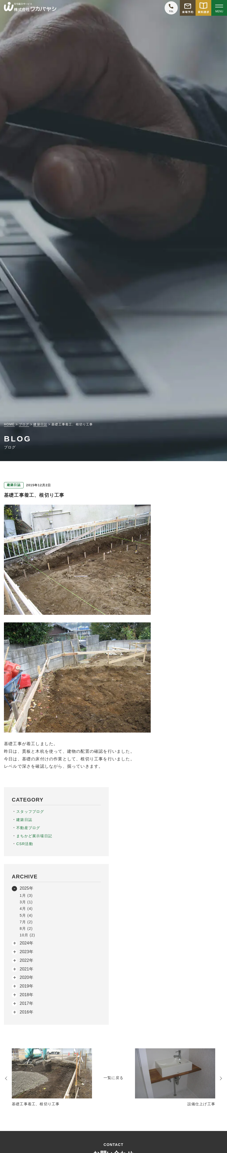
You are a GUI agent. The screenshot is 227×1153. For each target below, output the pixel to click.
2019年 (26, 986)
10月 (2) (27, 935)
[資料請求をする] (203, 8)
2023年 (26, 951)
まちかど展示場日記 (34, 836)
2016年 (26, 1012)
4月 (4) (26, 908)
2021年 (26, 969)
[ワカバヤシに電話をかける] (171, 7)
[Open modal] (219, 8)
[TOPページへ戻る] (30, 8)
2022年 (26, 960)
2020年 (26, 977)
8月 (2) (26, 928)
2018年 (26, 994)
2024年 (26, 943)
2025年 (26, 888)
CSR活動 (24, 844)
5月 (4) (26, 915)
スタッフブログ (30, 811)
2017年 (26, 1003)
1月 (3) (26, 895)
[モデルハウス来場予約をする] (188, 8)
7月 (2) (26, 922)
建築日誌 (24, 820)
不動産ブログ (28, 828)
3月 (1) (26, 902)
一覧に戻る (113, 1078)
